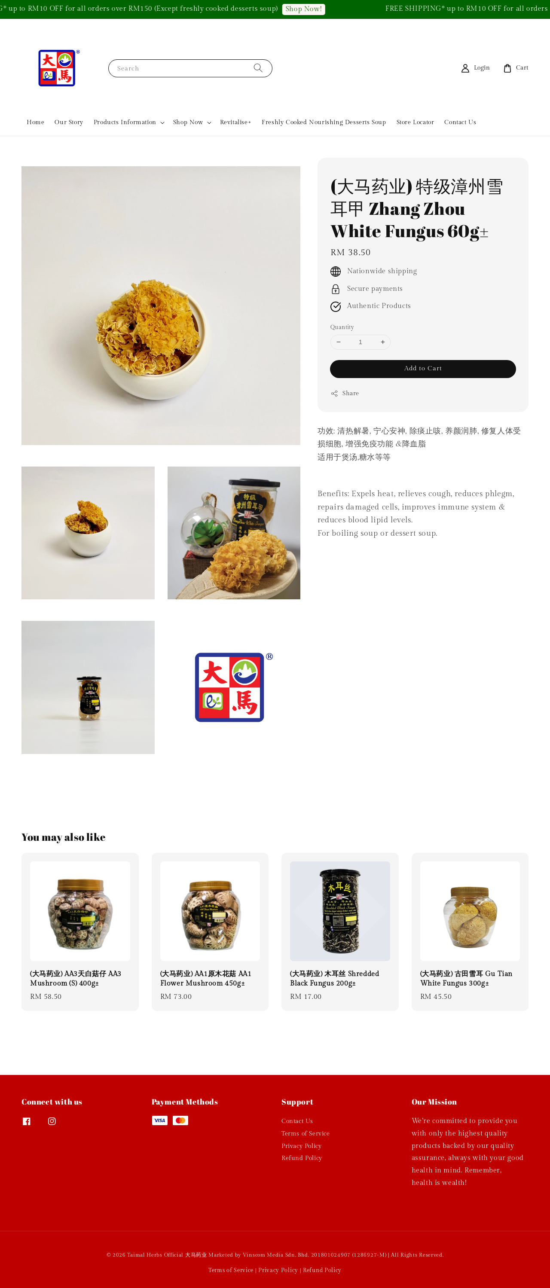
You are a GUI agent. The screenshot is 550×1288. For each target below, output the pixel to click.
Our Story (69, 122)
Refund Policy (301, 1158)
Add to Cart (423, 368)
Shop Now (188, 122)
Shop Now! (313, 9)
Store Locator (415, 122)
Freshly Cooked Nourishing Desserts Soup (324, 122)
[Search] (258, 68)
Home (35, 122)
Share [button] (344, 393)
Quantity (342, 327)
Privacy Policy (301, 1146)
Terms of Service (305, 1133)
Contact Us (460, 122)
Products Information (125, 122)
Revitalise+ (236, 122)
